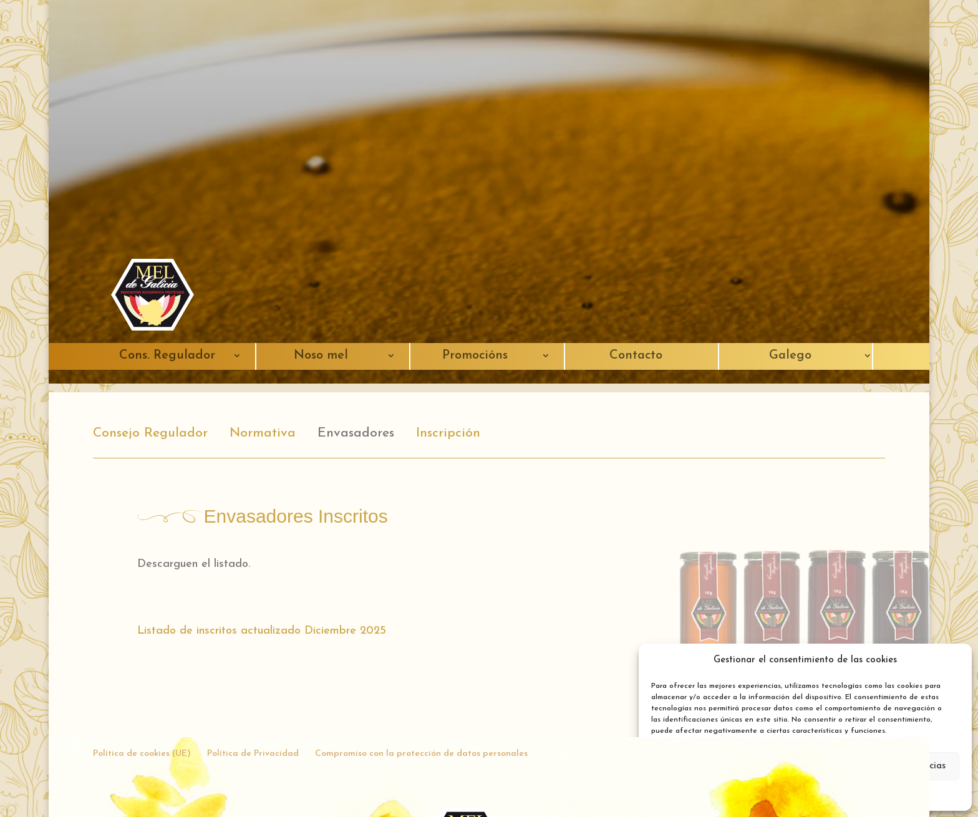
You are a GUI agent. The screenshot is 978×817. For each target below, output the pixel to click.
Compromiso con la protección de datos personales (421, 753)
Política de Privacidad (253, 753)
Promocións (475, 355)
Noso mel (321, 355)
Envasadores (355, 433)
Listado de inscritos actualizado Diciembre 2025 (261, 631)
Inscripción (448, 433)
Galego (790, 355)
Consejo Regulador (150, 433)
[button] (953, 660)
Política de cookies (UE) (142, 753)
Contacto (635, 355)
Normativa (263, 433)
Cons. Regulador (167, 355)
